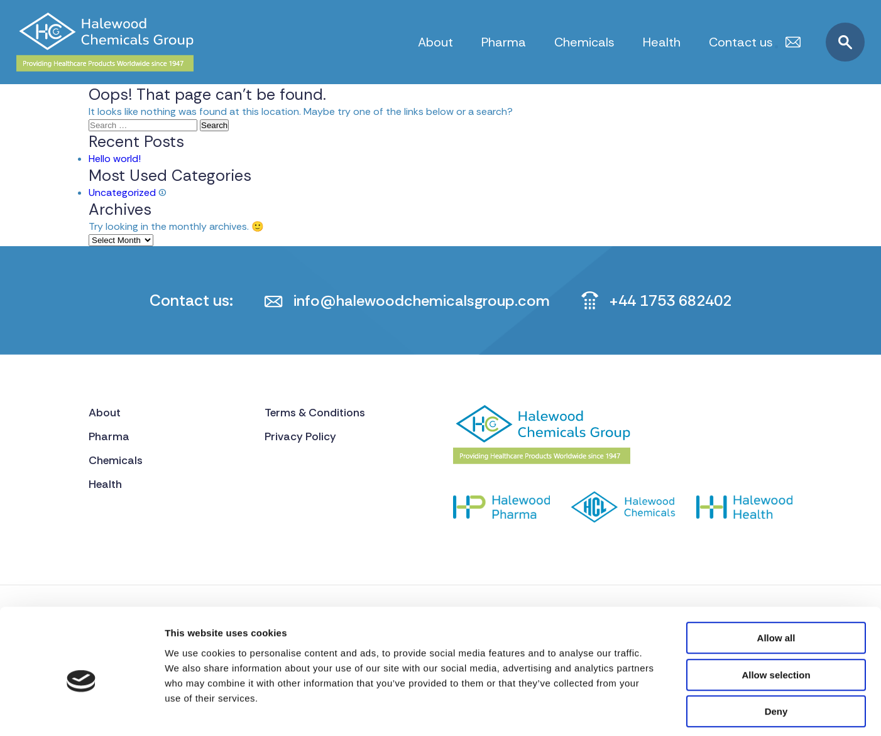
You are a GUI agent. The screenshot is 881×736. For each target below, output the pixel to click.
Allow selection (775, 619)
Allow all (776, 582)
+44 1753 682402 (674, 300)
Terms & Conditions (317, 412)
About (435, 42)
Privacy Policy (302, 437)
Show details (659, 711)
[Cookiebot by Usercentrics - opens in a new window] (81, 711)
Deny (776, 656)
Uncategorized (122, 192)
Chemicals (584, 42)
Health (662, 42)
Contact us (741, 42)
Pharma (503, 42)
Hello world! (115, 158)
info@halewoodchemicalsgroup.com (417, 300)
